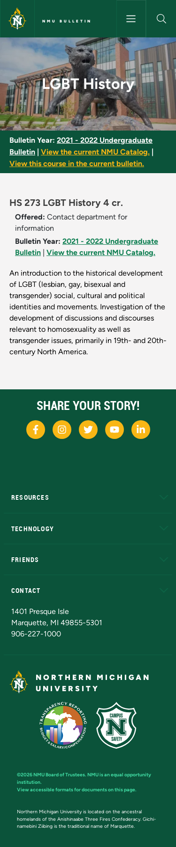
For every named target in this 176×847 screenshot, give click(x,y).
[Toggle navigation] (131, 18)
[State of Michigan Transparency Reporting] (63, 725)
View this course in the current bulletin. (76, 163)
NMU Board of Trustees (59, 775)
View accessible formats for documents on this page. (77, 790)
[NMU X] (88, 429)
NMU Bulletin (67, 21)
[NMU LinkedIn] (140, 429)
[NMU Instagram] (62, 429)
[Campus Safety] (116, 725)
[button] (161, 18)
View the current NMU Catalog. (95, 151)
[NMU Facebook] (35, 429)
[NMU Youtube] (114, 429)
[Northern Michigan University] (17, 18)
